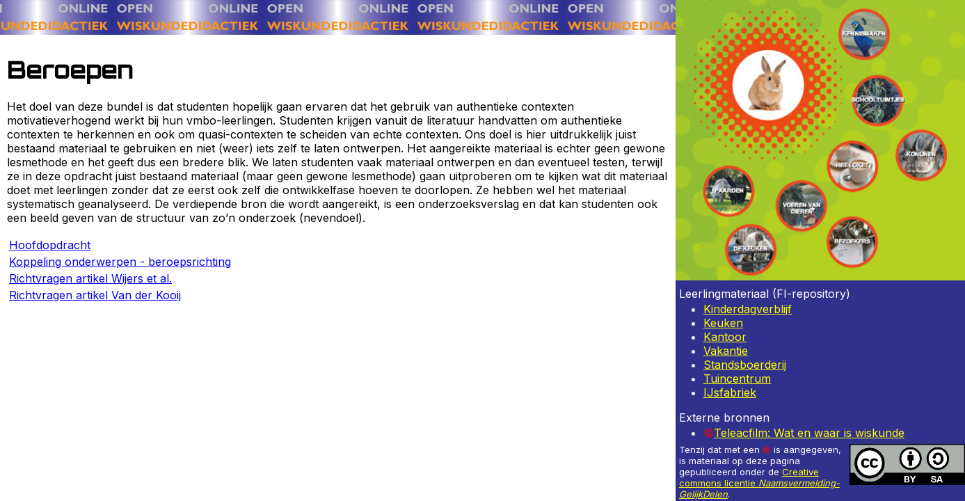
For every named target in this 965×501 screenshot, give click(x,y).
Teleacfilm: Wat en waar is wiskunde (809, 433)
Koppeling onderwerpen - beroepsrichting (120, 262)
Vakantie (725, 351)
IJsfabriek (729, 392)
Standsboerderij (744, 365)
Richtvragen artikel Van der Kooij (95, 295)
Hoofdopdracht (49, 245)
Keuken (723, 323)
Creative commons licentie (759, 483)
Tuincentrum (737, 378)
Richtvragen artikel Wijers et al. (90, 278)
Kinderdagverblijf (747, 309)
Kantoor (725, 337)
